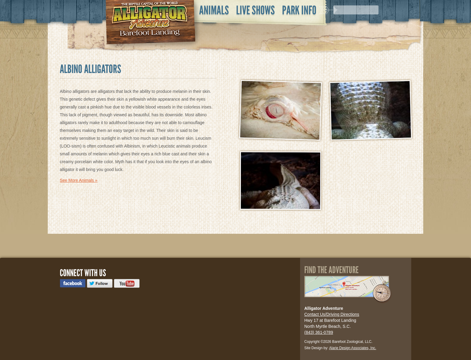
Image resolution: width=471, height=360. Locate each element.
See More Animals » (78, 180)
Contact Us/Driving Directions (331, 314)
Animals (214, 10)
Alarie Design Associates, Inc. (352, 348)
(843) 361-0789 (318, 332)
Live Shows (255, 10)
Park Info (299, 10)
